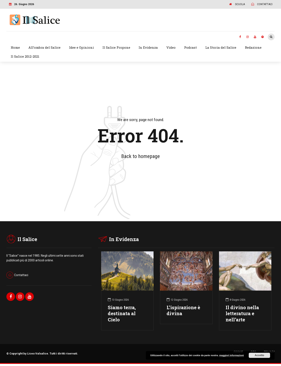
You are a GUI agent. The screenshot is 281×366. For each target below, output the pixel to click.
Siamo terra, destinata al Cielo (122, 313)
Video (171, 47)
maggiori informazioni (231, 355)
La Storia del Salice (220, 47)
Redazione (253, 47)
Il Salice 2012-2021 (25, 56)
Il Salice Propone (116, 47)
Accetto (259, 355)
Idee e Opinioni (81, 47)
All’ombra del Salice (44, 47)
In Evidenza (148, 47)
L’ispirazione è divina (183, 310)
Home (15, 47)
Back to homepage (140, 156)
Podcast (190, 47)
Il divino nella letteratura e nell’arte (242, 313)
